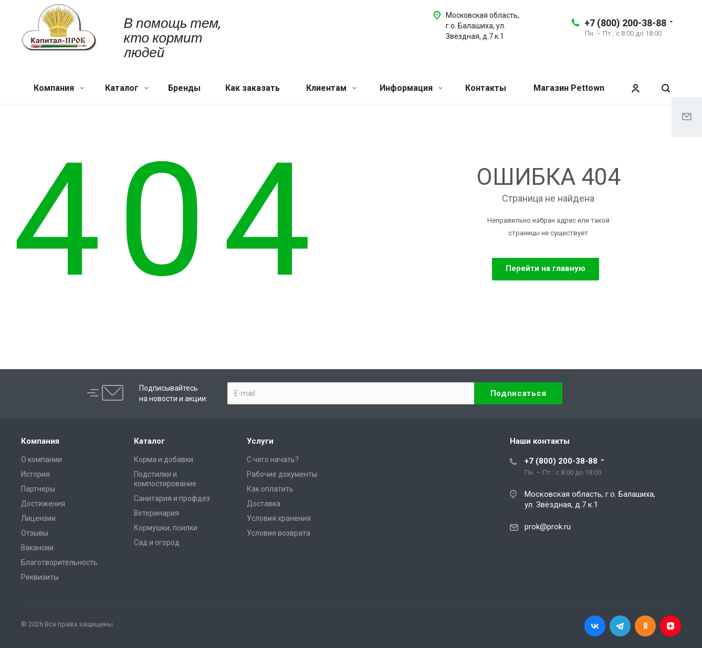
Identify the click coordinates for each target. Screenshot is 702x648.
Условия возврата (278, 533)
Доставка (263, 503)
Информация (411, 88)
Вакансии (37, 548)
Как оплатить (270, 489)
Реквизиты (40, 577)
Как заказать (252, 88)
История (35, 474)
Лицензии (38, 518)
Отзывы (34, 533)
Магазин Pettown (568, 88)
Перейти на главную (545, 268)
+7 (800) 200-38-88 (625, 22)
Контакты (485, 88)
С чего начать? (273, 459)
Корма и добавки (163, 459)
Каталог (127, 88)
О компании (41, 459)
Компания (59, 88)
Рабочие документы (282, 474)
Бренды (184, 88)
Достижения (43, 503)
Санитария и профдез (172, 498)
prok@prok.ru (548, 526)
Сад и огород (157, 542)
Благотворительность (59, 562)
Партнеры (38, 489)
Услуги (260, 441)
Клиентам (331, 88)
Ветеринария (156, 513)
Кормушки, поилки (165, 528)
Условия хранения (279, 518)
